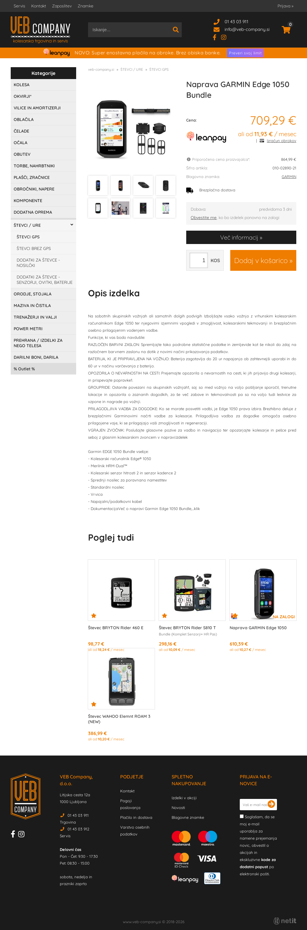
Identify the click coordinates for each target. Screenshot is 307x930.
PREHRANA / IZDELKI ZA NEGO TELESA (38, 343)
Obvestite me (204, 217)
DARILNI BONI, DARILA (36, 357)
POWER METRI (28, 328)
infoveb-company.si (247, 29)
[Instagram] (226, 37)
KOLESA (21, 84)
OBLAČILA (24, 119)
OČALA (20, 142)
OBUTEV (22, 154)
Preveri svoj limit (245, 53)
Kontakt (38, 6)
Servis (19, 6)
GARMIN (289, 176)
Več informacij (239, 237)
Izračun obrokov (281, 140)
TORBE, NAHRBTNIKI (34, 166)
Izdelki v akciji (184, 797)
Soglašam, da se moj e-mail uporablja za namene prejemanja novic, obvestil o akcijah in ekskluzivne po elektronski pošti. (258, 845)
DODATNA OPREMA (33, 212)
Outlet (24, 369)
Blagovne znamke (188, 817)
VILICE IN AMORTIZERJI (37, 108)
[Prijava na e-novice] (271, 804)
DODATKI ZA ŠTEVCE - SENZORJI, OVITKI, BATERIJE (45, 279)
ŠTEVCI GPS (28, 237)
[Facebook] (217, 37)
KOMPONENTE (28, 200)
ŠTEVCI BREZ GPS (34, 248)
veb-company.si (101, 69)
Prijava (285, 6)
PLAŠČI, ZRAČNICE (32, 177)
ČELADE (21, 131)
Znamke (85, 6)
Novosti (178, 807)
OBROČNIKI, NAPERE (34, 189)
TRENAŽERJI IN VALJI (35, 317)
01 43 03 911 (236, 21)
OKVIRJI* (23, 96)
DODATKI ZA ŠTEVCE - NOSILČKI (38, 262)
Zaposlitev (62, 6)
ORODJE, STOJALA (32, 294)
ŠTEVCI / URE (27, 225)
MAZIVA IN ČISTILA (32, 305)
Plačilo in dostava (136, 817)
